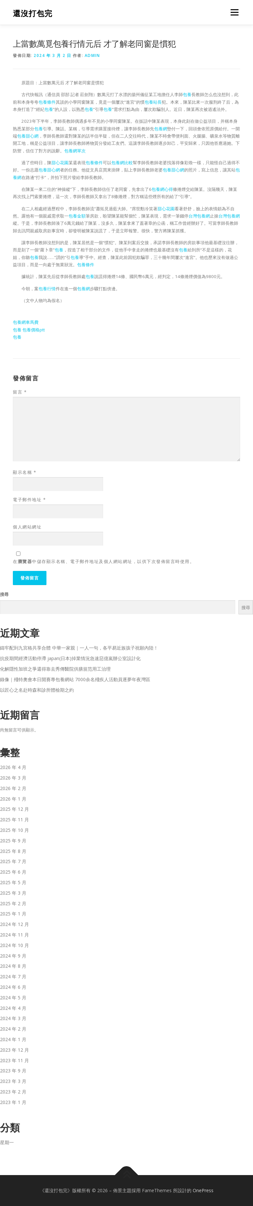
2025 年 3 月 (13, 893)
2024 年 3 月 (13, 1018)
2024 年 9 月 (13, 956)
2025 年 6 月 (13, 872)
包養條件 (47, 102)
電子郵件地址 (29, 499)
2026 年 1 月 (13, 799)
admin (92, 55)
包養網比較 (122, 163)
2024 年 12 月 (14, 924)
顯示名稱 (24, 472)
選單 (234, 12)
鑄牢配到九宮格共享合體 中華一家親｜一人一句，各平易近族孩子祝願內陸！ (79, 648)
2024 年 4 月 (13, 1008)
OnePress (203, 1190)
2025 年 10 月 (14, 830)
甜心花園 (60, 163)
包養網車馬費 (26, 322)
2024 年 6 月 (13, 987)
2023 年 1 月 (13, 1102)
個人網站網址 (27, 527)
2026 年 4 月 (13, 767)
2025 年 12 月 (14, 809)
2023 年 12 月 (14, 1050)
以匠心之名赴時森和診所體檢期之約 (37, 690)
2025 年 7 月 (13, 861)
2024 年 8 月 (13, 966)
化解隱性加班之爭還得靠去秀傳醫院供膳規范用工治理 (55, 669)
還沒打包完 (32, 13)
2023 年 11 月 (14, 1060)
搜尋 (4, 594)
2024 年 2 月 (13, 1029)
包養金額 (77, 216)
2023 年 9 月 (13, 1070)
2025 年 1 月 (13, 914)
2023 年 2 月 (13, 1092)
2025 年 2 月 (13, 903)
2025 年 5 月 (13, 882)
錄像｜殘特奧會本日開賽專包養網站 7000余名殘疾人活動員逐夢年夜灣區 (75, 679)
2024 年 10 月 (14, 945)
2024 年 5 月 (13, 997)
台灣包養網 (199, 216)
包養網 (160, 129)
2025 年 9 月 (13, 840)
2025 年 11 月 (14, 819)
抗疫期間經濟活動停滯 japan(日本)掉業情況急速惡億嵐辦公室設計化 (70, 658)
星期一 (7, 1142)
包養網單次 (75, 151)
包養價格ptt (33, 330)
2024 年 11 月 (14, 935)
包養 (187, 94)
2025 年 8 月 (13, 851)
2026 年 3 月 (13, 778)
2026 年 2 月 (13, 788)
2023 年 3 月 (13, 1081)
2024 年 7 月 (13, 976)
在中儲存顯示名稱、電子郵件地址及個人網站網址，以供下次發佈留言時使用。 (103, 561)
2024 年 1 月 (13, 1039)
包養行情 (47, 289)
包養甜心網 (28, 136)
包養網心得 (162, 189)
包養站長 (153, 102)
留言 (20, 392)
